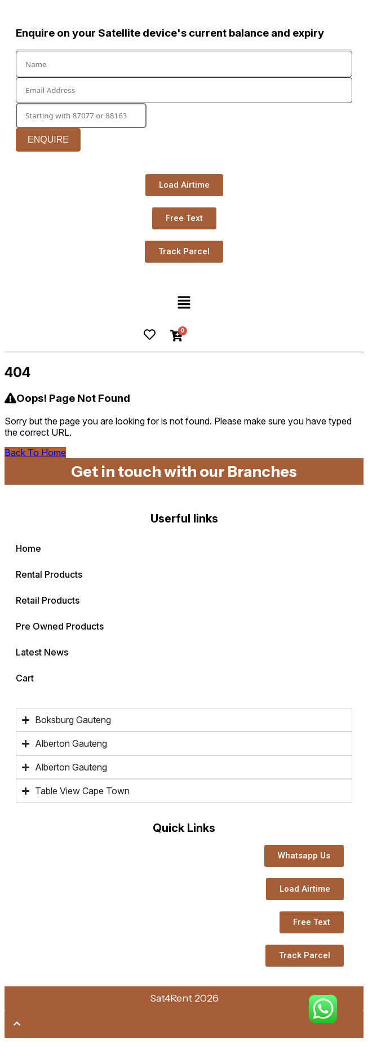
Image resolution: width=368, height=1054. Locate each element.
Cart (25, 678)
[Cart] (177, 336)
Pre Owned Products (60, 626)
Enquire (48, 139)
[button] (183, 303)
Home (28, 548)
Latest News (42, 652)
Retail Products (184, 600)
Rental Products (184, 574)
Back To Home (35, 452)
